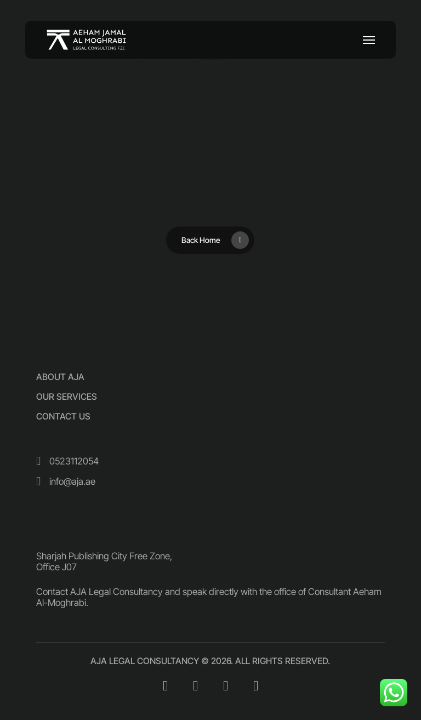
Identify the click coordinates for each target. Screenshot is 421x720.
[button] (369, 40)
